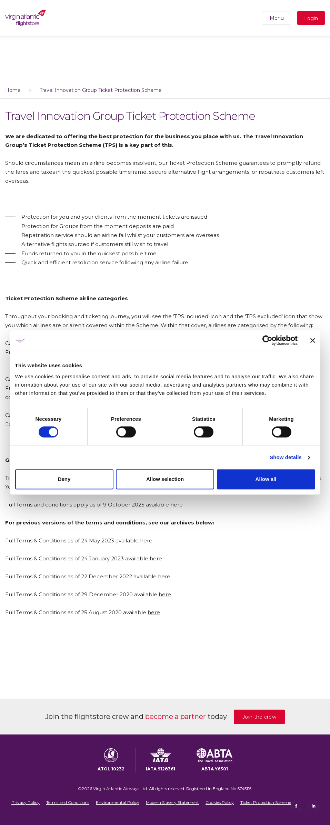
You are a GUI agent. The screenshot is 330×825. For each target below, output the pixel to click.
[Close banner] (312, 340)
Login (311, 18)
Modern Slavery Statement (172, 802)
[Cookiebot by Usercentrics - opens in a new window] (267, 340)
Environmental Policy (117, 802)
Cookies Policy (220, 802)
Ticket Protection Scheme (265, 802)
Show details (286, 457)
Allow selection (165, 479)
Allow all (266, 479)
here (176, 504)
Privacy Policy (25, 802)
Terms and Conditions (67, 802)
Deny (64, 479)
